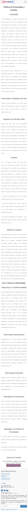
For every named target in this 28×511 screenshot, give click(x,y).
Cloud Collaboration (5, 479)
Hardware (3, 476)
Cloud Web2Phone (5, 478)
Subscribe (23, 506)
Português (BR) (8, 509)
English (3, 509)
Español (15, 509)
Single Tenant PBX (5, 473)
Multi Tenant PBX (5, 475)
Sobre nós (15, 493)
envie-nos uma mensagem (13, 465)
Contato (3, 483)
